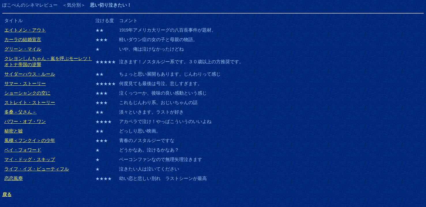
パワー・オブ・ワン (25, 121)
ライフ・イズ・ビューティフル (36, 168)
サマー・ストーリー (25, 83)
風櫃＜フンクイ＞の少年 (29, 140)
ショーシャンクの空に (27, 93)
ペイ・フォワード (22, 149)
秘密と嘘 (13, 131)
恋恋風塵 (13, 178)
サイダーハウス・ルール (29, 74)
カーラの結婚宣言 (22, 39)
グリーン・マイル (22, 49)
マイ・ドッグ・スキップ (29, 159)
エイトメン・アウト (25, 30)
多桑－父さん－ (20, 112)
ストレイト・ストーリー (29, 102)
